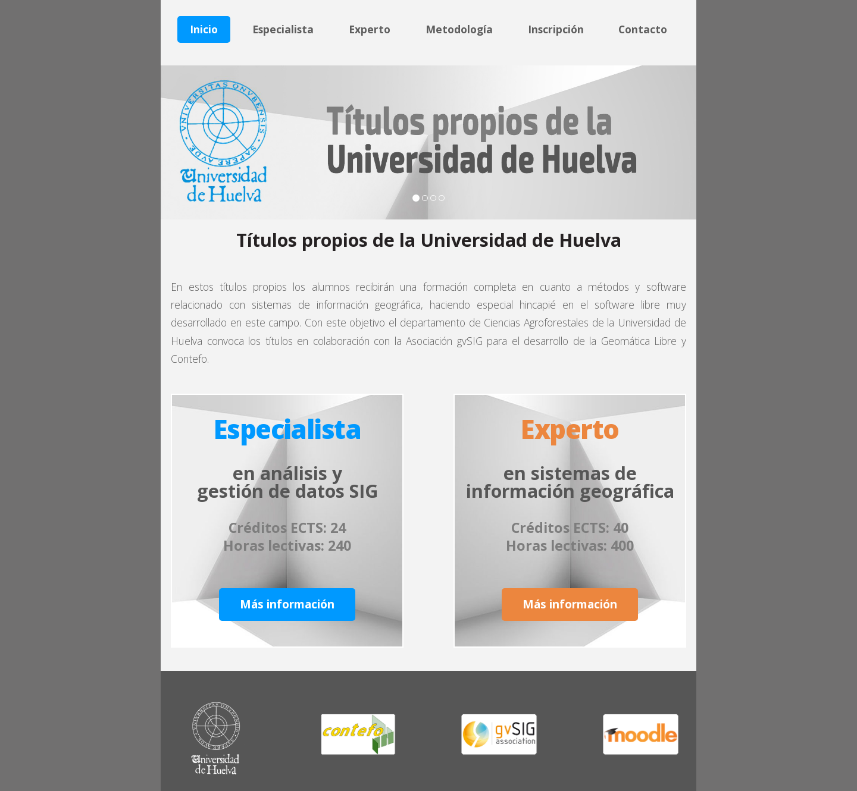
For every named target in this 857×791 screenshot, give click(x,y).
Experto (369, 30)
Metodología (459, 30)
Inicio (204, 30)
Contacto (642, 30)
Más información (287, 604)
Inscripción (556, 30)
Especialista (283, 30)
